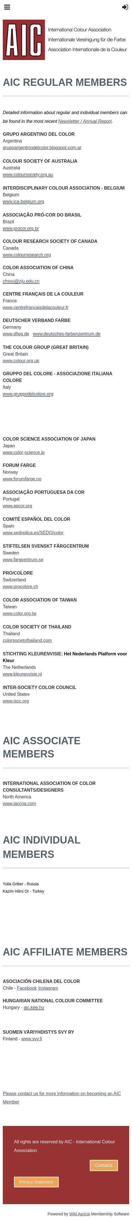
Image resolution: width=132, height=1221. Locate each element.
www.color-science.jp (23, 452)
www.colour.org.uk (21, 360)
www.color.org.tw (19, 613)
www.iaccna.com (19, 803)
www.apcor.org (17, 505)
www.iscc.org (16, 701)
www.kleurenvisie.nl (22, 674)
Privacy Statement (36, 1181)
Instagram (48, 988)
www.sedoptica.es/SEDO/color (33, 532)
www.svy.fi (32, 1038)
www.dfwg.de (16, 333)
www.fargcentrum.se (23, 559)
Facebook (27, 988)
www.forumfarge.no (22, 478)
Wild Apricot (79, 1214)
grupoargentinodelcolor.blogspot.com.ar (42, 147)
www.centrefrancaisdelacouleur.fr (36, 307)
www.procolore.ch (20, 586)
